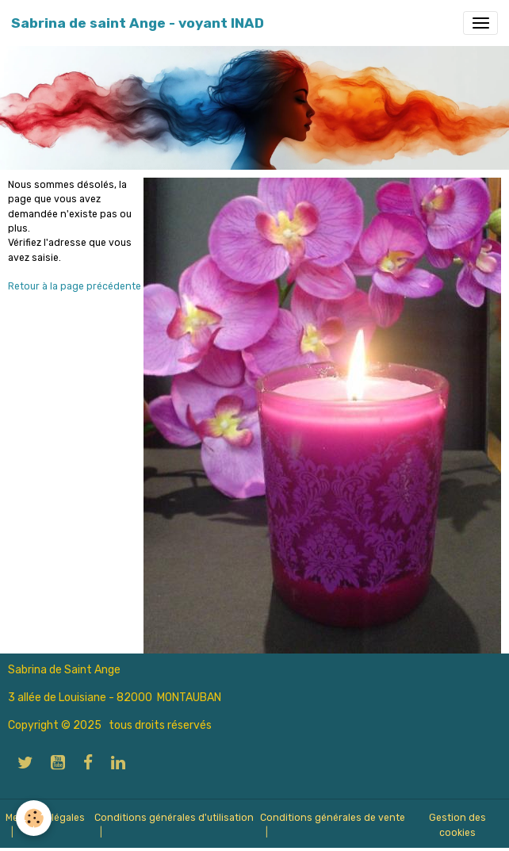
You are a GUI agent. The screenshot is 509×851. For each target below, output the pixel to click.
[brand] (137, 23)
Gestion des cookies (457, 825)
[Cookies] (34, 818)
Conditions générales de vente (332, 817)
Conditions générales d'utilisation (174, 817)
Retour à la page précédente (74, 286)
